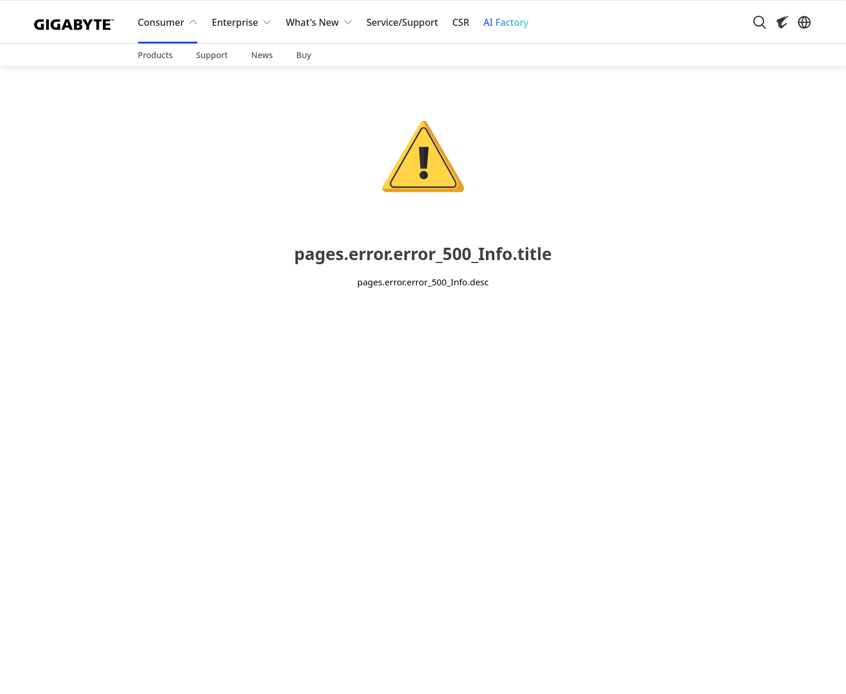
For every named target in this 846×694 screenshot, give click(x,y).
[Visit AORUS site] (782, 22)
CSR (460, 22)
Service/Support (402, 22)
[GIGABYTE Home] (76, 22)
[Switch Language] (804, 22)
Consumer (161, 22)
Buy (303, 54)
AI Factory (506, 22)
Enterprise (235, 22)
